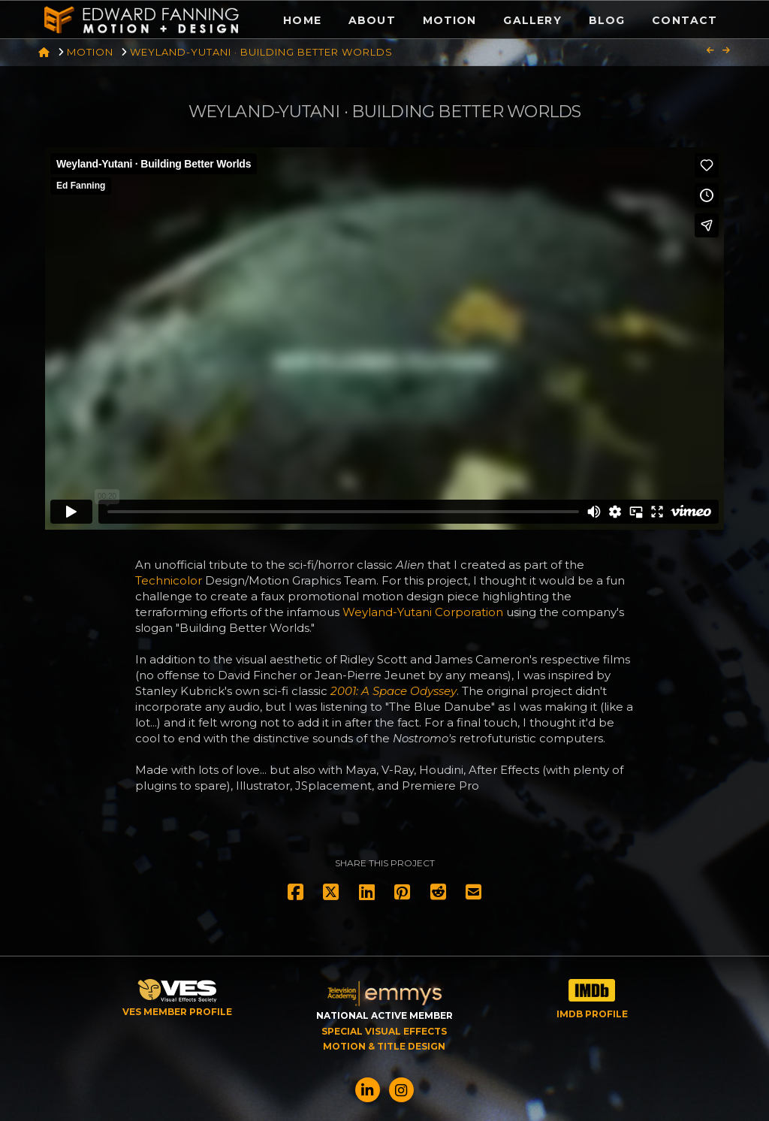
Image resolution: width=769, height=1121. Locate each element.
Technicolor (168, 580)
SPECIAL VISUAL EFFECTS (384, 1031)
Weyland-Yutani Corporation (422, 612)
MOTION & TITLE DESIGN (384, 1046)
